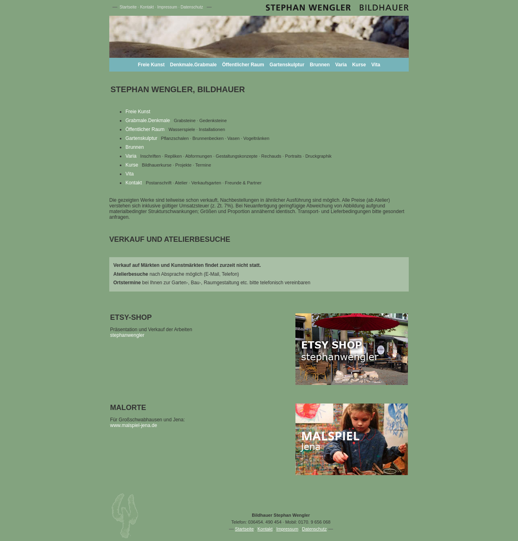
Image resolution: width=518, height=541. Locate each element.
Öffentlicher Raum (243, 65)
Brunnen (319, 65)
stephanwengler (127, 335)
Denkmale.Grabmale (193, 65)
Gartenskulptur (287, 65)
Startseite (128, 7)
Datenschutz (191, 7)
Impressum (167, 7)
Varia (341, 65)
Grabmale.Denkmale (147, 120)
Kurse (359, 65)
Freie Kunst (151, 65)
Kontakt (147, 7)
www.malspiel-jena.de (133, 425)
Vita (376, 65)
